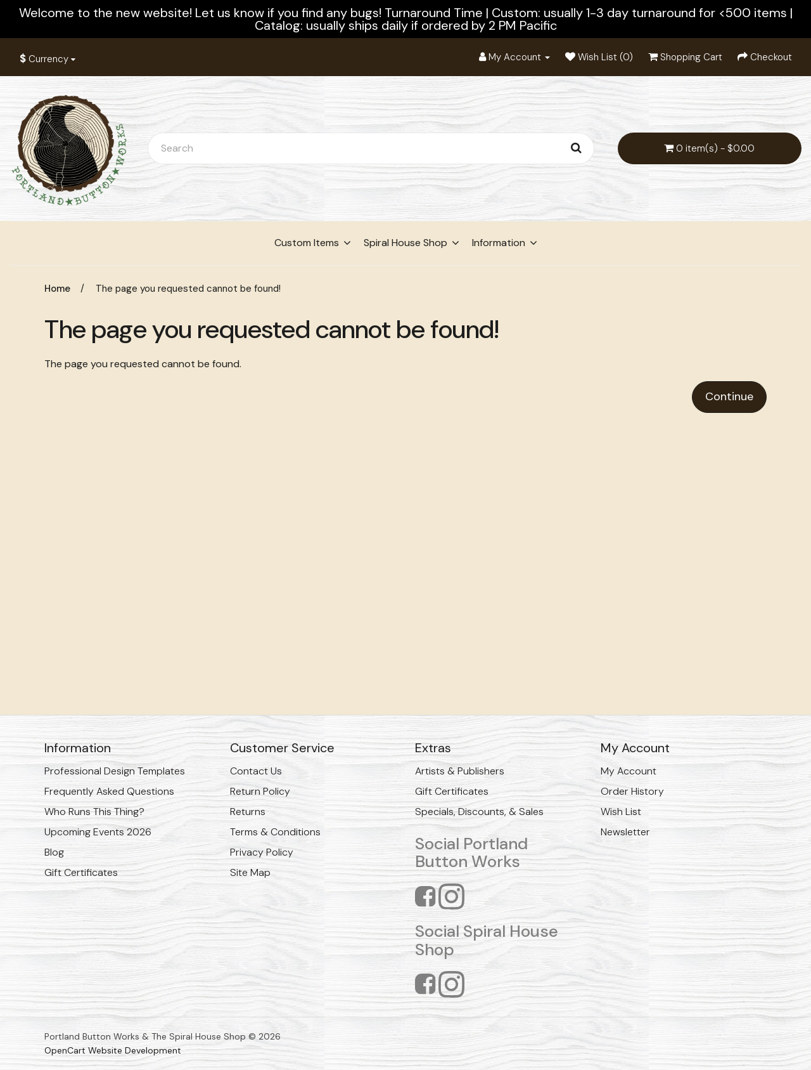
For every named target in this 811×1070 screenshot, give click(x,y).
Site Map (250, 872)
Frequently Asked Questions (109, 791)
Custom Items (306, 242)
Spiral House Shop (405, 242)
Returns (247, 811)
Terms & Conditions (275, 831)
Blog (54, 852)
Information (498, 242)
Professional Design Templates (114, 771)
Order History (632, 791)
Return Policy (260, 791)
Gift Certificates (81, 872)
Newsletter (625, 831)
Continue (729, 396)
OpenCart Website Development (112, 1050)
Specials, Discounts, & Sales (479, 811)
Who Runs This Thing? (94, 811)
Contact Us (256, 771)
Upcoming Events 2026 (97, 831)
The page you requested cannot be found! (188, 288)
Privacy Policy (261, 852)
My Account (628, 771)
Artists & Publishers (459, 771)
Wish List (621, 811)
